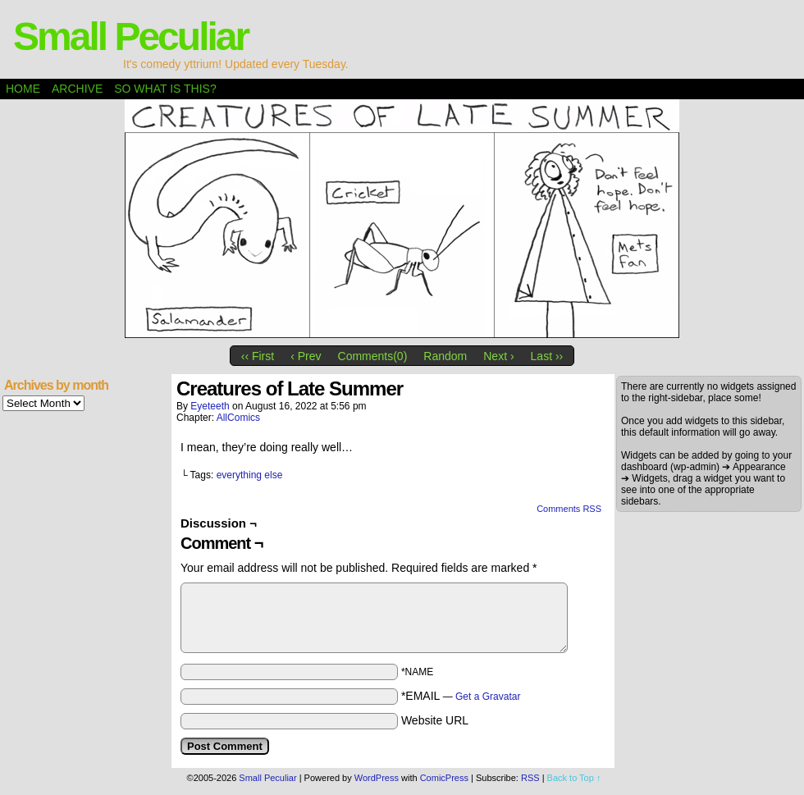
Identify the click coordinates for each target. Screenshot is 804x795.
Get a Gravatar (487, 696)
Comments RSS (569, 509)
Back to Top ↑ (574, 778)
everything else (250, 475)
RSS (530, 778)
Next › (498, 356)
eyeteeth (209, 406)
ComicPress (444, 778)
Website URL (434, 720)
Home (23, 88)
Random (445, 356)
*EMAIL (461, 695)
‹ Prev (305, 356)
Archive (77, 88)
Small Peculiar (130, 36)
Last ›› (547, 356)
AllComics (238, 417)
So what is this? (165, 88)
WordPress (376, 778)
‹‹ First (257, 356)
